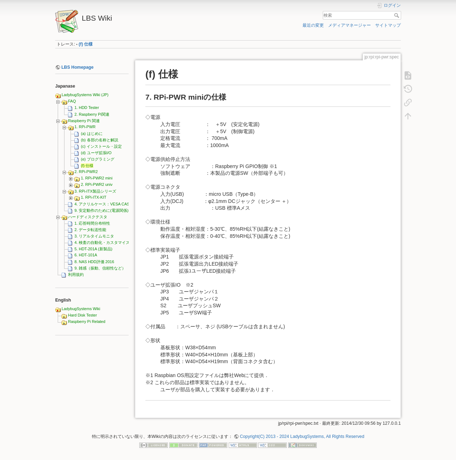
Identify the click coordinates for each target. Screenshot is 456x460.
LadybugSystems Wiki (81, 309)
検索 (397, 15)
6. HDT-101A (85, 255)
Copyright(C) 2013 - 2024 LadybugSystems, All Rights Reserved (302, 436)
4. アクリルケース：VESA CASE (103, 204)
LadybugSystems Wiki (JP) (85, 95)
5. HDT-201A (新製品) (93, 249)
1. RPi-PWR (84, 127)
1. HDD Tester (86, 107)
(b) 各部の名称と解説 (99, 140)
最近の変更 (313, 25)
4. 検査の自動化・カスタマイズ (102, 242)
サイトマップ (388, 25)
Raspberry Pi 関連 (84, 121)
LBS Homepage (77, 67)
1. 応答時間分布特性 (92, 223)
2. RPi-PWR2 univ (97, 184)
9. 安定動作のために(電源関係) (101, 210)
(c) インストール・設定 (101, 146)
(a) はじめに (92, 133)
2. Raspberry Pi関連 (91, 114)
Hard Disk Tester (82, 315)
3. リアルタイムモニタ (94, 236)
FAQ (72, 101)
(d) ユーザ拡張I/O (96, 153)
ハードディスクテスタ (87, 217)
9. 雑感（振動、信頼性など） (100, 268)
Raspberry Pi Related (86, 321)
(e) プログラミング (97, 159)
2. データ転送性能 (90, 230)
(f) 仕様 (86, 44)
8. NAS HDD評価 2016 (94, 262)
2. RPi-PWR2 (86, 171)
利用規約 (76, 274)
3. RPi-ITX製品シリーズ (95, 191)
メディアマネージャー (349, 25)
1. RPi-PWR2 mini (97, 178)
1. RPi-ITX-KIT (94, 197)
